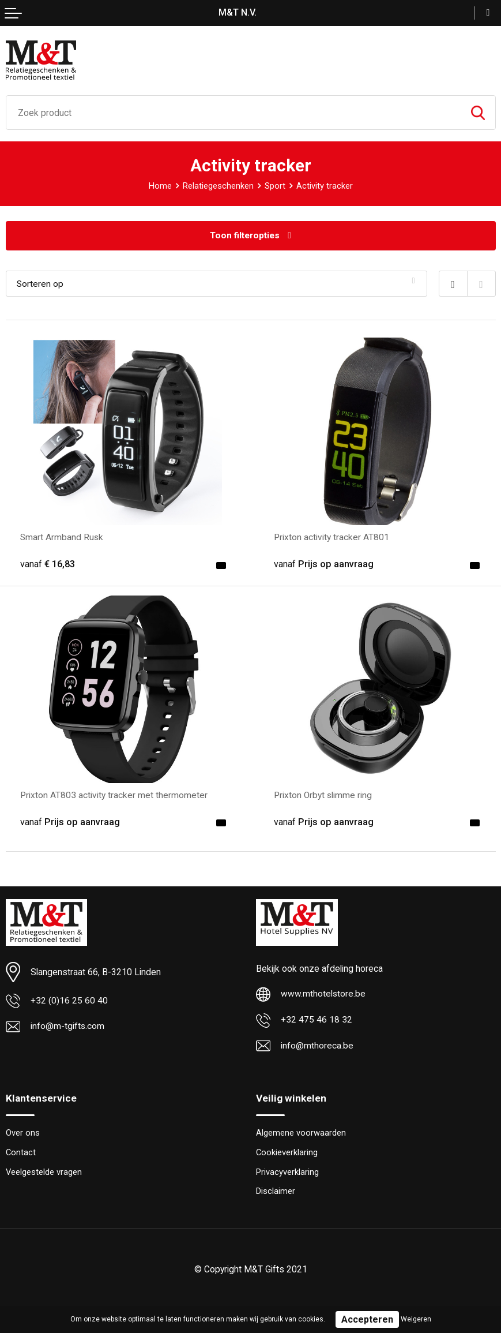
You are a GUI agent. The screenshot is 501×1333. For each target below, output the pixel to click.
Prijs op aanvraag (324, 564)
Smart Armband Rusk (62, 536)
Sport (275, 186)
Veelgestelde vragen (44, 1172)
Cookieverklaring (287, 1153)
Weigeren (416, 1319)
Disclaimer (275, 1192)
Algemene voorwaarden (301, 1134)
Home (160, 186)
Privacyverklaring (287, 1172)
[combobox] (233, 112)
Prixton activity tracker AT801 (332, 536)
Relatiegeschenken (218, 186)
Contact (21, 1153)
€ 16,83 (47, 564)
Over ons (23, 1134)
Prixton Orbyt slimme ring (324, 794)
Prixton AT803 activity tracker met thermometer (114, 794)
